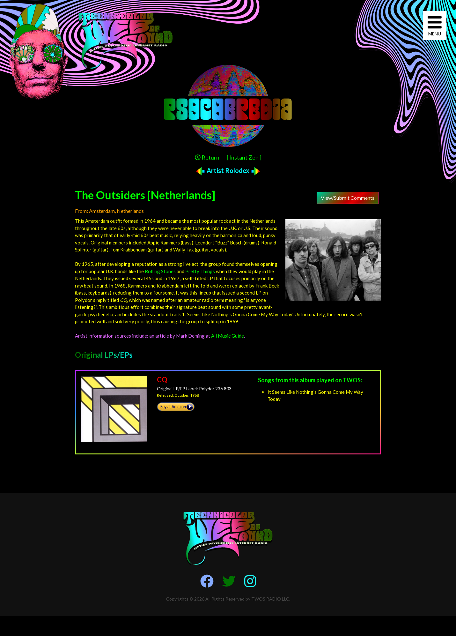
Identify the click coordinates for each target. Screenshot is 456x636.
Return (207, 157)
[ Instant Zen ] (244, 157)
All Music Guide (227, 336)
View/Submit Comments (347, 198)
